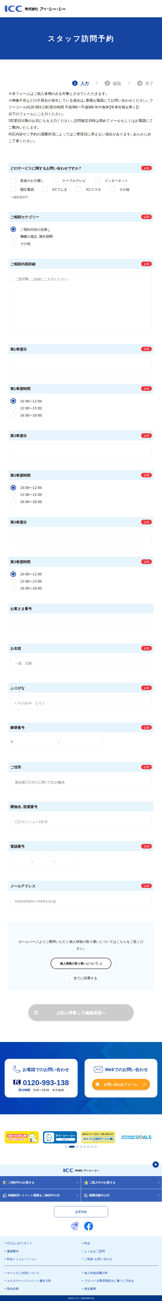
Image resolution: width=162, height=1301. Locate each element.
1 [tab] (66, 1147)
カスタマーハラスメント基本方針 (29, 1280)
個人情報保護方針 (96, 1273)
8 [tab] (95, 1147)
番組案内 (13, 1251)
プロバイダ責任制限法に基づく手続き (109, 1280)
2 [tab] (69, 1147)
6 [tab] (88, 1147)
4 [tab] (81, 1147)
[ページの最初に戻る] (156, 1164)
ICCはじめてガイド (19, 1243)
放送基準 (90, 1288)
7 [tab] (92, 1147)
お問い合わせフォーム (121, 1084)
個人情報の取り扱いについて (79, 963)
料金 (87, 1243)
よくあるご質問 (94, 1251)
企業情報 (81, 1211)
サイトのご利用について (23, 1273)
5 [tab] (85, 1147)
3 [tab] (77, 1147)
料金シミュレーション (21, 1259)
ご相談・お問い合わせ (98, 1259)
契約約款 (13, 1288)
